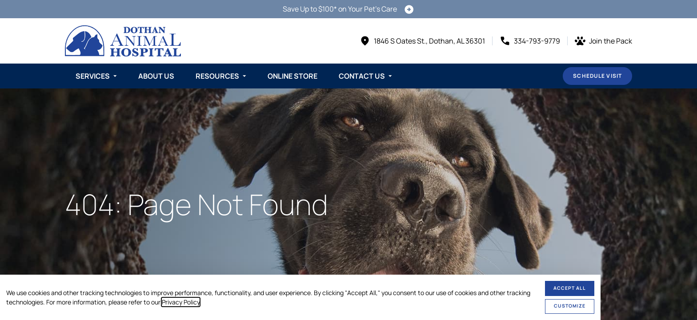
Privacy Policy (181, 302)
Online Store (292, 76)
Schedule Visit (597, 76)
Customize (569, 306)
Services (93, 76)
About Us (156, 76)
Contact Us (362, 76)
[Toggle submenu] (115, 76)
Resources (217, 76)
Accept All (569, 288)
